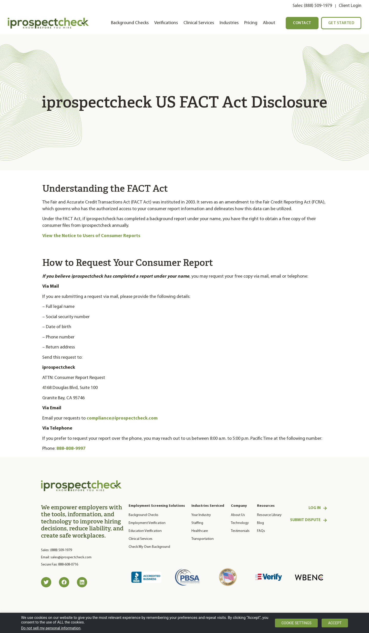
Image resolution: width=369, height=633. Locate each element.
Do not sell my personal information (50, 628)
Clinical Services (198, 23)
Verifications (166, 23)
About (269, 23)
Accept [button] (334, 623)
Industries (229, 23)
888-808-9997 (71, 448)
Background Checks (130, 23)
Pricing (250, 23)
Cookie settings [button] (296, 623)
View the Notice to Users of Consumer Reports (91, 235)
